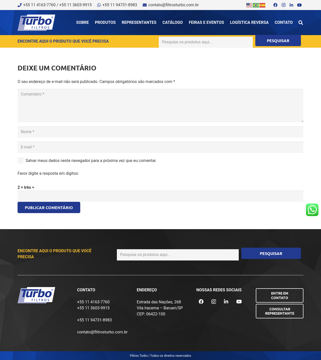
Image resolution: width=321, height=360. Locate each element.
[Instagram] (283, 5)
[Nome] (160, 132)
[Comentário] (160, 105)
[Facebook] (275, 5)
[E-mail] (160, 147)
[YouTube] (299, 5)
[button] (301, 22)
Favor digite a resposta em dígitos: (48, 173)
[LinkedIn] (291, 5)
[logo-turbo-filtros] (36, 23)
